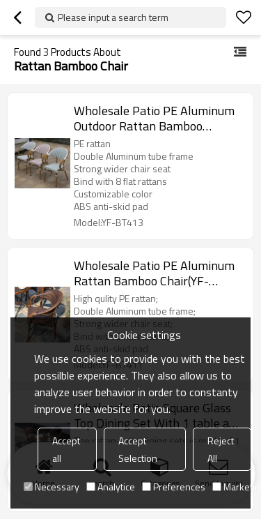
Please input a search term (113, 17)
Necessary (51, 486)
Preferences (173, 486)
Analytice (110, 486)
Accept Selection (137, 449)
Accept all (66, 449)
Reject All (220, 449)
